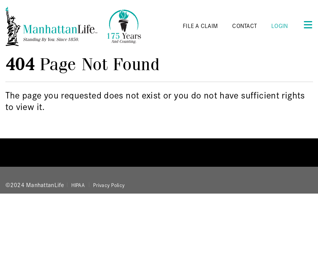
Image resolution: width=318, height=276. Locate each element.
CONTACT (244, 25)
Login (279, 25)
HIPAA (78, 185)
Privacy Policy (109, 185)
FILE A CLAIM (200, 25)
